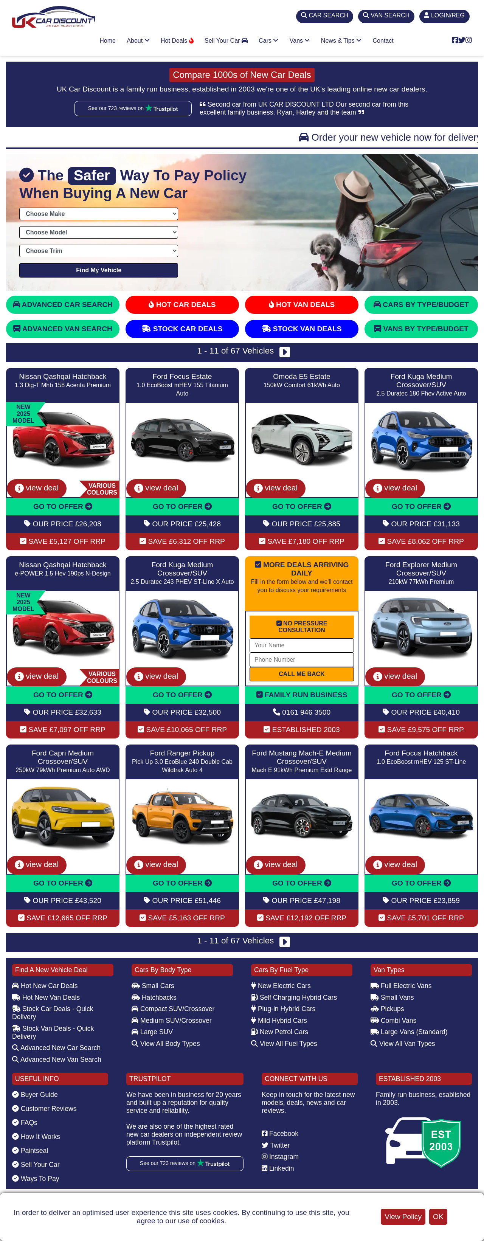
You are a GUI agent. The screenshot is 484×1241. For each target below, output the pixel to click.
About (138, 40)
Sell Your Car (226, 40)
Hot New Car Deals (45, 986)
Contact (383, 40)
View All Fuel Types (284, 1043)
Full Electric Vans (401, 986)
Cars (268, 40)
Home (107, 40)
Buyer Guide (35, 1094)
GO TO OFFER (62, 506)
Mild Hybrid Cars (279, 1020)
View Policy (403, 1217)
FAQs (24, 1122)
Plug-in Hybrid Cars (283, 1009)
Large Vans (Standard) (409, 1032)
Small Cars (153, 986)
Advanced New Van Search (56, 1059)
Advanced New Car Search (56, 1048)
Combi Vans (393, 1020)
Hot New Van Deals (46, 997)
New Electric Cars (281, 986)
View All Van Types (403, 1043)
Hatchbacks (154, 997)
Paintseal (30, 1150)
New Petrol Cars (279, 1032)
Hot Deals (177, 40)
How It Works (36, 1136)
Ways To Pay (35, 1178)
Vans (300, 40)
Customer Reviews (44, 1108)
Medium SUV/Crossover (172, 1020)
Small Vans (392, 997)
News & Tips (341, 40)
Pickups (387, 1009)
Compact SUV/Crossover (173, 1009)
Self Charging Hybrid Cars (294, 997)
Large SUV (152, 1032)
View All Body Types (166, 1043)
